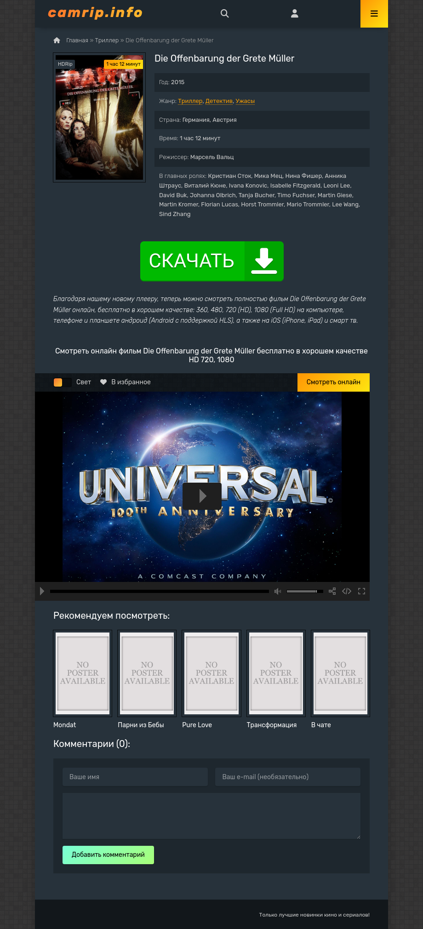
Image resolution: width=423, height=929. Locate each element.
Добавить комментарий (108, 855)
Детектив (219, 100)
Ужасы (245, 100)
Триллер (190, 100)
